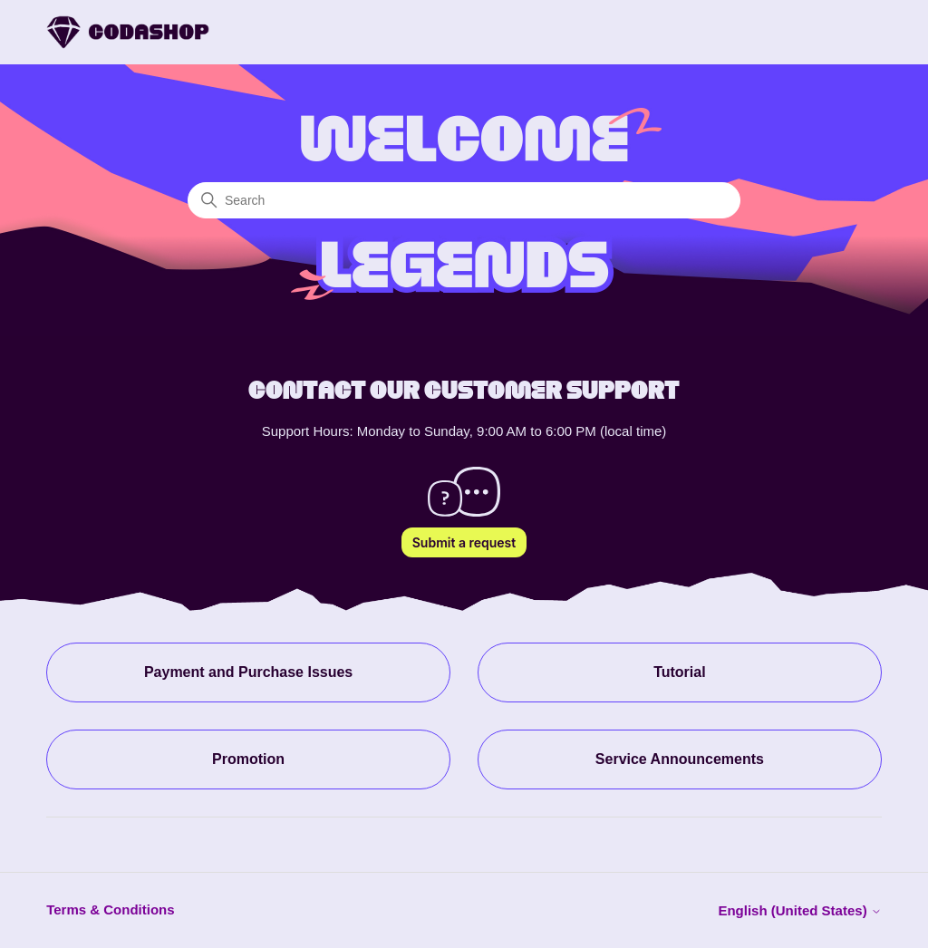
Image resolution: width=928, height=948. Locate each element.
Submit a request (464, 542)
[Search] (464, 200)
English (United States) (799, 910)
